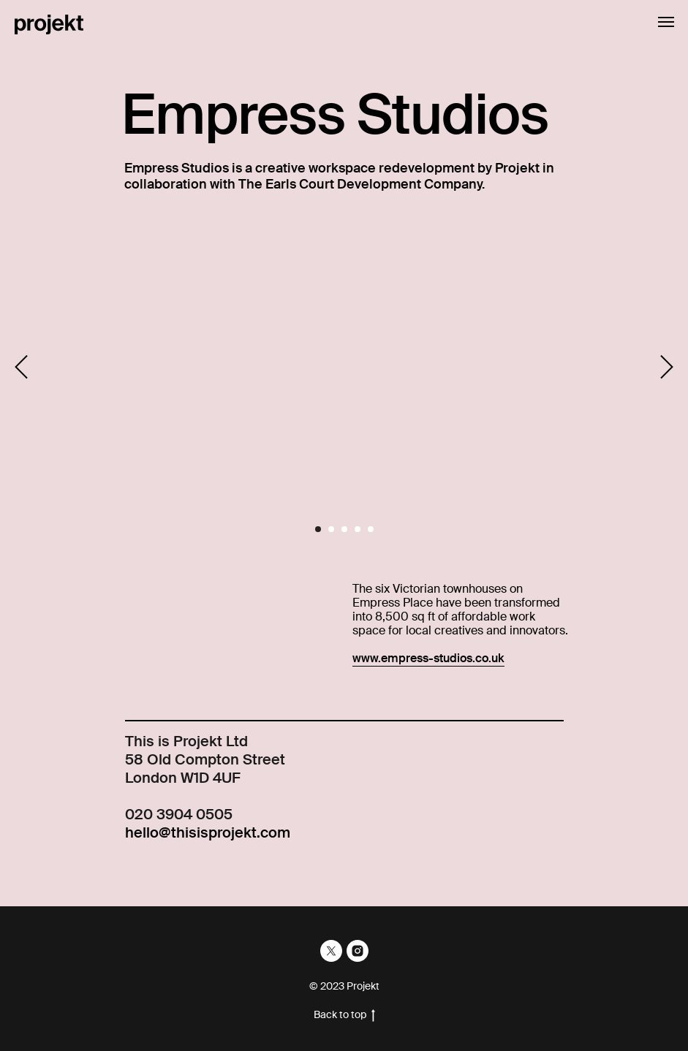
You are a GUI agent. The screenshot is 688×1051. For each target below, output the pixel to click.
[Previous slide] (21, 367)
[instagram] (357, 951)
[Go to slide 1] (318, 529)
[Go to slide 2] (331, 529)
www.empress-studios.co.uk (428, 658)
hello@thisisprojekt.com (207, 832)
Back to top (344, 1015)
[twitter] (331, 951)
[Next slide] (666, 367)
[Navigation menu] (666, 22)
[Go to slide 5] (371, 529)
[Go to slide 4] (357, 529)
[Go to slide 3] (344, 529)
